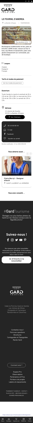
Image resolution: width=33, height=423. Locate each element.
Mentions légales (21, 393)
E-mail (10, 130)
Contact (24, 391)
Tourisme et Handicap (13, 391)
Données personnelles (16, 395)
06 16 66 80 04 (13, 126)
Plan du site (10, 393)
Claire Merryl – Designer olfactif (14, 179)
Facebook (10, 134)
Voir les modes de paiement (12, 83)
